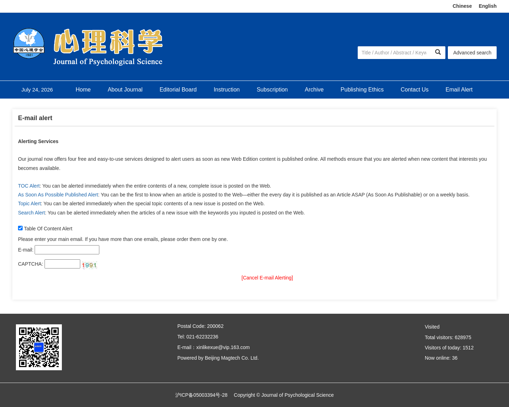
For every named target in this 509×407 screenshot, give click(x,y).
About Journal (125, 90)
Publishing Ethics (362, 90)
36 (455, 358)
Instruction (226, 90)
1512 (468, 347)
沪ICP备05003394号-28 (201, 395)
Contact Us (414, 90)
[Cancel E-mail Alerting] (267, 278)
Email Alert (459, 90)
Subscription (272, 90)
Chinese (462, 6)
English (488, 6)
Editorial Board (178, 90)
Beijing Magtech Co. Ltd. (232, 358)
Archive (314, 90)
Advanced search (472, 52)
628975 (463, 337)
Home (83, 90)
